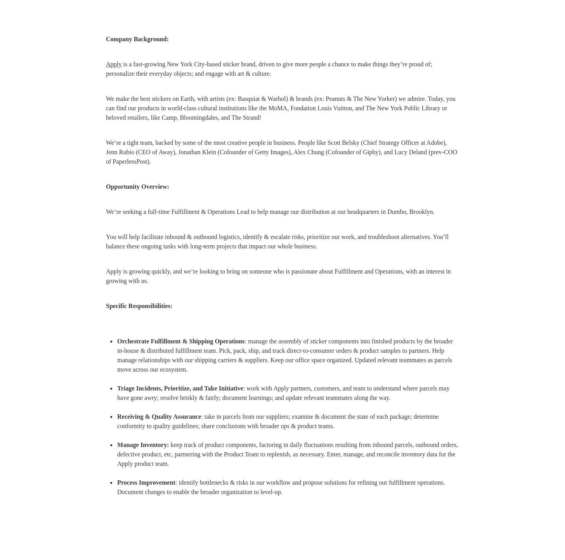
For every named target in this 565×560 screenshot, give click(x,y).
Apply (114, 64)
